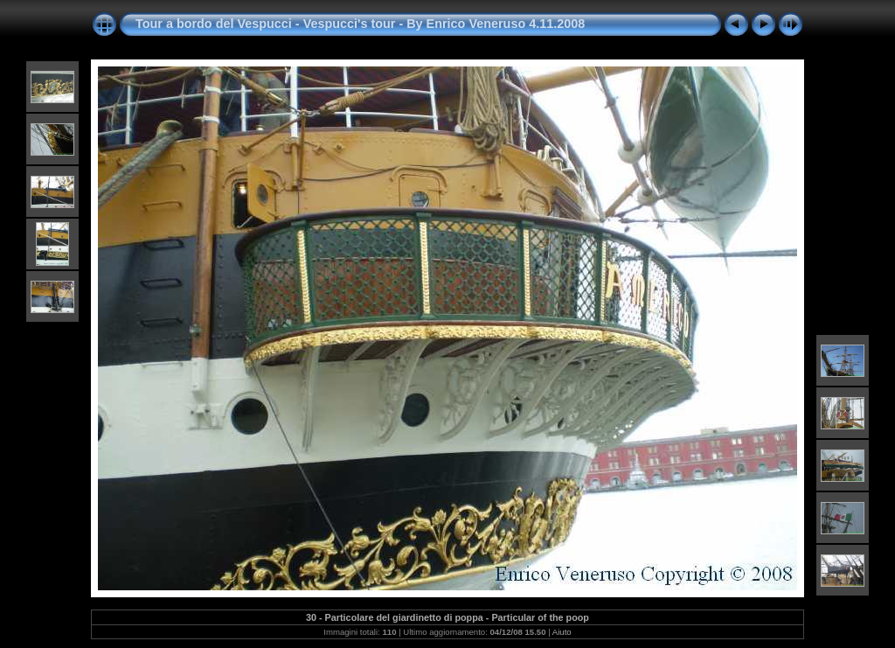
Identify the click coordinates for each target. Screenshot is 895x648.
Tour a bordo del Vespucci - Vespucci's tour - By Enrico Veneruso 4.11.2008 (360, 24)
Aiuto (562, 632)
